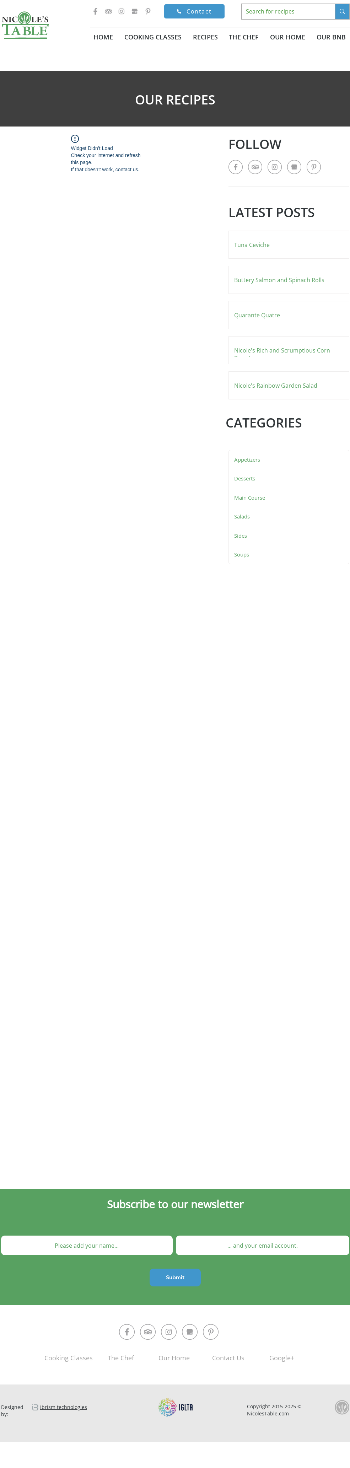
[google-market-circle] (190, 1332)
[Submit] (175, 1277)
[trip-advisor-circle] (148, 1332)
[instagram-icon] (121, 11)
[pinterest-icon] (148, 11)
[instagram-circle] (169, 1332)
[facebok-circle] (127, 1332)
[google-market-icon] (135, 11)
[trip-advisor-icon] (108, 11)
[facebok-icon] (95, 11)
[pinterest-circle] (211, 1332)
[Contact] (194, 11)
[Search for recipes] (283, 11)
